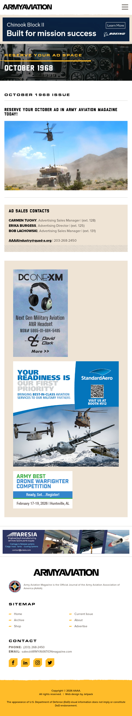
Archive (19, 620)
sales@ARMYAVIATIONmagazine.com (47, 651)
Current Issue (83, 614)
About (78, 620)
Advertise (80, 626)
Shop (17, 626)
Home (18, 614)
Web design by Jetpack (79, 694)
